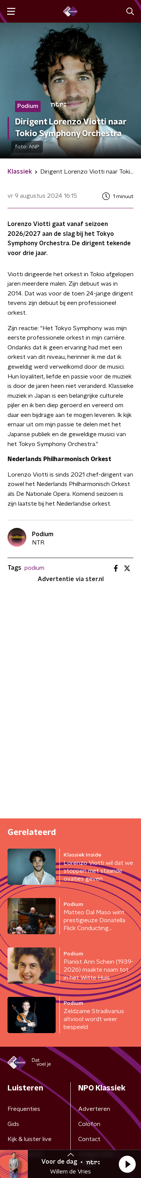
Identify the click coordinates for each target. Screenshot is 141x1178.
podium (34, 568)
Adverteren (94, 1109)
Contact (89, 1139)
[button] (127, 1164)
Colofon (89, 1124)
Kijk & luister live (30, 1139)
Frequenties (24, 1109)
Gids (13, 1124)
